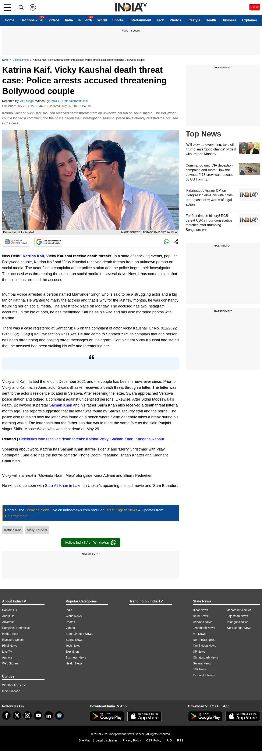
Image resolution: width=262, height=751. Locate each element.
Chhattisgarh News (205, 657)
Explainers (72, 651)
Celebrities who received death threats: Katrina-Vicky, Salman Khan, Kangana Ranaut (91, 439)
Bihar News (200, 610)
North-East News (204, 639)
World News (74, 616)
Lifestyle (193, 20)
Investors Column (13, 639)
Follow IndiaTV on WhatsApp (90, 542)
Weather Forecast (14, 685)
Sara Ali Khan (56, 486)
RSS (180, 740)
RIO (169, 740)
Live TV (7, 651)
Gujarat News (202, 663)
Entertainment (139, 20)
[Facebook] (6, 715)
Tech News (73, 645)
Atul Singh (27, 101)
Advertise (8, 622)
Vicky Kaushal (37, 530)
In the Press (10, 633)
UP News (199, 651)
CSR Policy (153, 740)
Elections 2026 (31, 20)
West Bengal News (238, 628)
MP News (199, 633)
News (5, 59)
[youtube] (38, 715)
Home (9, 20)
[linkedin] (49, 715)
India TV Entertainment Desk (70, 101)
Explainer (249, 20)
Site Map (84, 740)
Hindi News (9, 645)
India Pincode (11, 691)
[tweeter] (17, 715)
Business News (76, 657)
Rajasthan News (237, 616)
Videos (54, 20)
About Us (8, 616)
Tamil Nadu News (204, 645)
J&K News (200, 669)
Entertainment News (79, 633)
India (69, 20)
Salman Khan (60, 405)
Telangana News (237, 622)
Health (211, 20)
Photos (175, 20)
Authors (7, 657)
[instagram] (27, 715)
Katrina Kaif (33, 256)
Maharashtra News (238, 610)
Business (229, 20)
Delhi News (200, 616)
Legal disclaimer (106, 740)
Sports (117, 20)
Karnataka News (204, 675)
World (102, 20)
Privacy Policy (132, 740)
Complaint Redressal (16, 628)
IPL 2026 (85, 20)
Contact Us (9, 610)
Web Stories (10, 663)
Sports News (74, 639)
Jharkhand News (204, 628)
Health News (74, 663)
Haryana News (202, 622)
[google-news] (59, 715)
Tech (160, 20)
